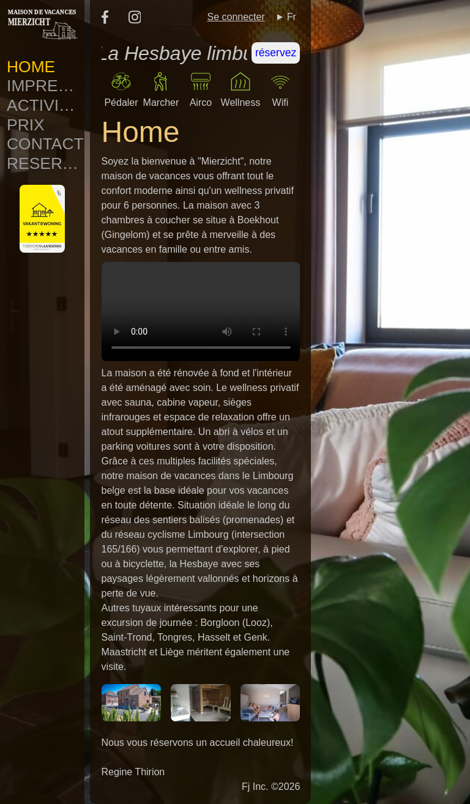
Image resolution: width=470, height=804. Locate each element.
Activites (45, 105)
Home (31, 67)
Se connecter (235, 17)
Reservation (45, 163)
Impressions (45, 85)
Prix (26, 125)
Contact (45, 144)
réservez (275, 53)
